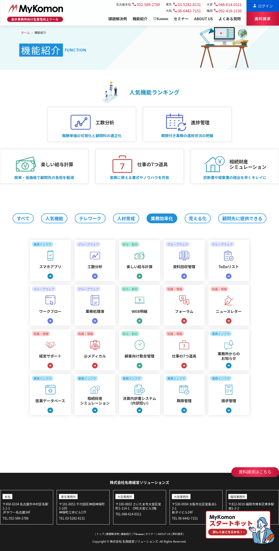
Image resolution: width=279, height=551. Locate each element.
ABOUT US (164, 534)
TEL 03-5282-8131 (72, 518)
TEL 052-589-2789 (15, 518)
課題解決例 (112, 534)
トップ (100, 534)
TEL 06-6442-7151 (185, 518)
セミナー (151, 534)
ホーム (25, 32)
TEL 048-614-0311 (128, 514)
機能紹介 (126, 534)
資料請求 (177, 534)
